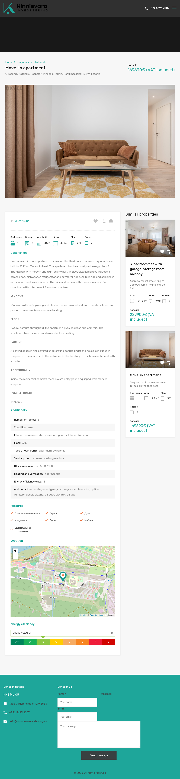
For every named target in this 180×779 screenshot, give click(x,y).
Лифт (53, 520)
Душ (87, 513)
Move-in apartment (145, 375)
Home (8, 62)
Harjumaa (23, 62)
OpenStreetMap (97, 615)
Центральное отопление (23, 529)
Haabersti (40, 62)
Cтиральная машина (27, 513)
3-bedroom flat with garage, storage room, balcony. (147, 269)
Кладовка (21, 520)
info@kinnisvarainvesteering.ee (28, 721)
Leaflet (83, 615)
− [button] (15, 556)
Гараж (53, 513)
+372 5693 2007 (159, 8)
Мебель (89, 520)
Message (98, 720)
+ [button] (15, 551)
